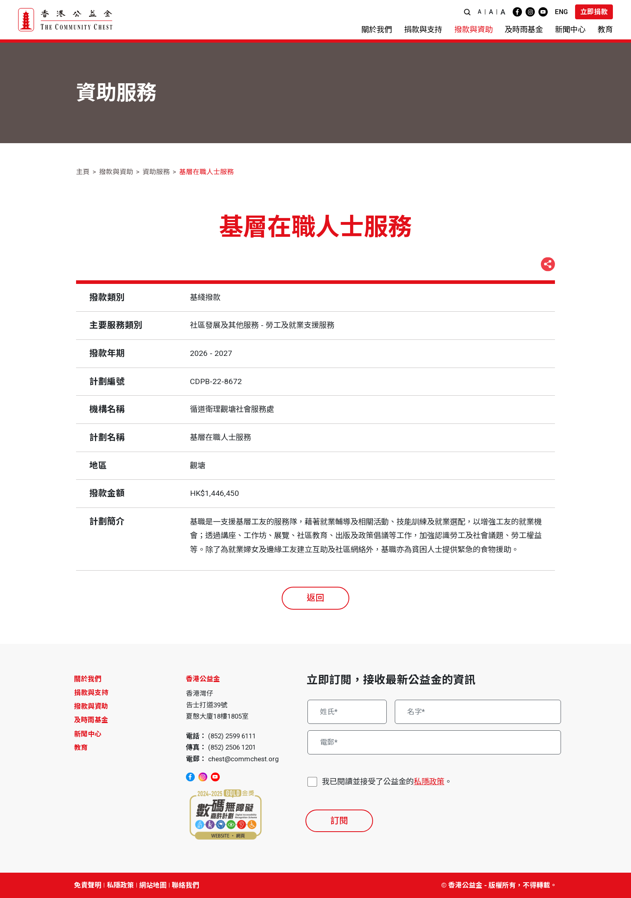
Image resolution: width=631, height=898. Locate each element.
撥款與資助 (116, 172)
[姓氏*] (347, 712)
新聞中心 (87, 734)
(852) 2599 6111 (232, 736)
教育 (81, 748)
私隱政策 (429, 781)
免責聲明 (87, 885)
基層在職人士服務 (206, 172)
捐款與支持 (91, 692)
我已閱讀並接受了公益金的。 (387, 782)
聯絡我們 (185, 885)
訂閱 (339, 821)
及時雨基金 (91, 720)
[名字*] (478, 712)
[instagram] (530, 11)
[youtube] (543, 11)
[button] (467, 11)
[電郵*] (434, 742)
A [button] (479, 11)
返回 (315, 598)
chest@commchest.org (243, 759)
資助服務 (156, 172)
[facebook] (517, 11)
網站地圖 (153, 885)
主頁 (83, 172)
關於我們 (87, 679)
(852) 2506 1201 (232, 747)
